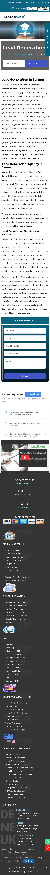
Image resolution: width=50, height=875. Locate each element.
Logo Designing (12, 784)
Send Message (25, 376)
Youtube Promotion (14, 720)
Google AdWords (13, 563)
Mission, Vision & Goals (10, 855)
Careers (18, 857)
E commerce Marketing (15, 557)
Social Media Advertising (16, 713)
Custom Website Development (18, 774)
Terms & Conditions (27, 849)
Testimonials (6, 857)
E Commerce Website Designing (19, 768)
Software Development (15, 798)
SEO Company (11, 648)
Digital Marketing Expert (16, 580)
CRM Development (13, 778)
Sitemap (39, 857)
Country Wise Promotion (16, 616)
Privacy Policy (6, 852)
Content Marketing (13, 668)
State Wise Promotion (14, 612)
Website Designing (13, 754)
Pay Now (28, 861)
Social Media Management (16, 730)
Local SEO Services (13, 654)
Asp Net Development (15, 794)
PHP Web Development (15, 791)
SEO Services (11, 644)
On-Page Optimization (15, 658)
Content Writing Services (16, 560)
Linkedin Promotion (14, 716)
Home (9, 54)
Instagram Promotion (14, 726)
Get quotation (36, 63)
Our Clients (27, 855)
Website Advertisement (15, 577)
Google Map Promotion (15, 619)
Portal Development (14, 771)
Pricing (17, 861)
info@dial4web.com (23, 494)
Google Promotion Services (17, 602)
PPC (7, 573)
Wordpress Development (16, 788)
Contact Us (28, 857)
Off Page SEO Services (15, 661)
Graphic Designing (13, 781)
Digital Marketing (21, 54)
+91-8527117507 (24, 507)
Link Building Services (14, 664)
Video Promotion (12, 554)
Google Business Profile (16, 622)
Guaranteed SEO (12, 681)
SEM (7, 678)
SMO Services (11, 706)
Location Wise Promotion (16, 606)
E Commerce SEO (12, 651)
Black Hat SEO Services (15, 671)
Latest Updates (21, 852)
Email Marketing (12, 567)
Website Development (15, 758)
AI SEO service (11, 674)
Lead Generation (12, 570)
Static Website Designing (16, 761)
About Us (13, 849)
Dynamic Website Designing (17, 764)
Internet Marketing (13, 550)
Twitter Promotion (13, 723)
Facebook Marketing (14, 710)
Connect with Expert (47, 39)
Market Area (6, 861)
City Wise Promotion (14, 609)
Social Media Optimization (17, 703)
